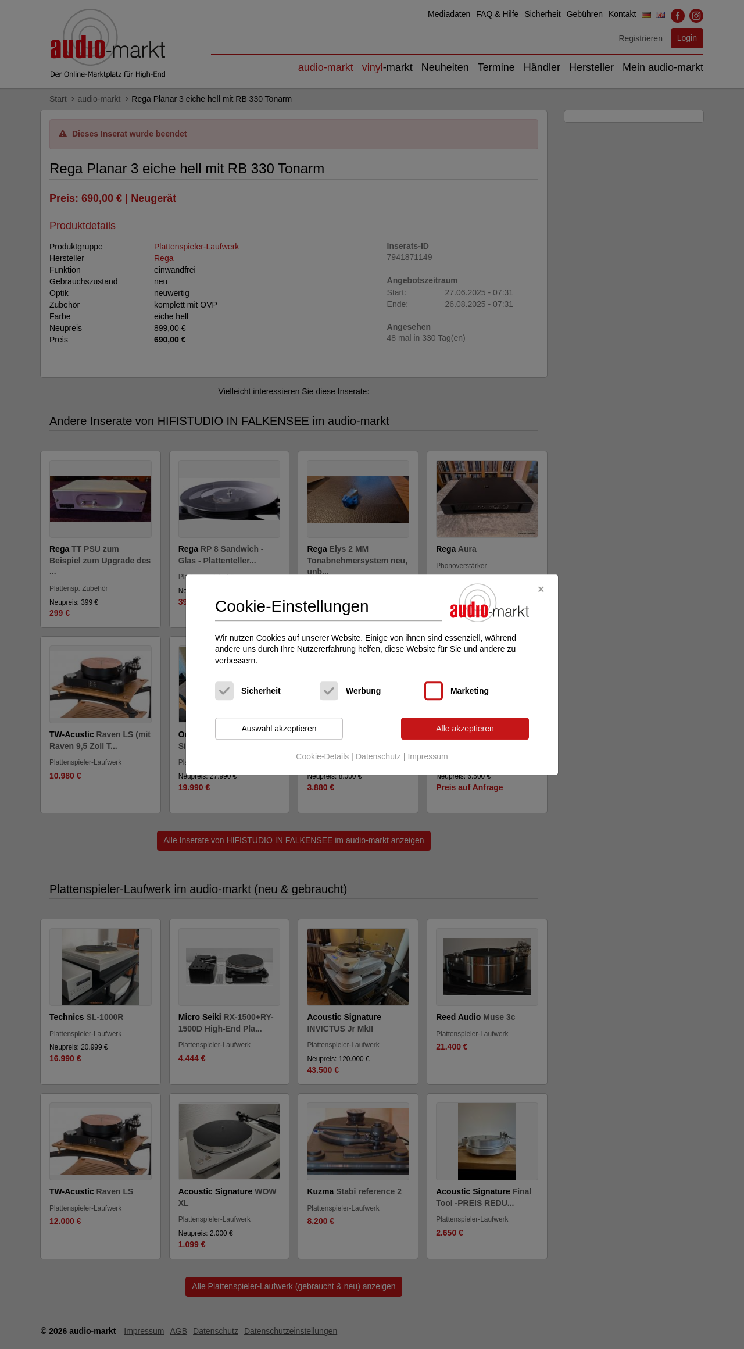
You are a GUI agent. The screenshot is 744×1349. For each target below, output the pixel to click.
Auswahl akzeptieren (278, 728)
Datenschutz (378, 756)
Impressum (427, 756)
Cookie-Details (322, 756)
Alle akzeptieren (465, 728)
